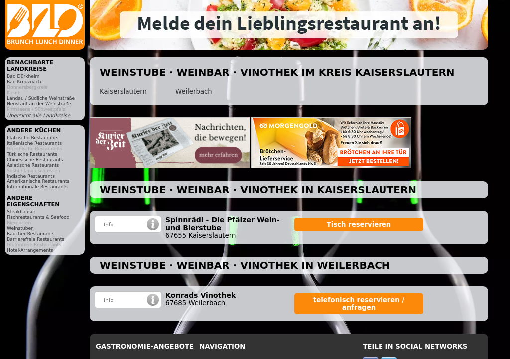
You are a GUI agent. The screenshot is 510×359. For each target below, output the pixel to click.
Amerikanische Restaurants (38, 181)
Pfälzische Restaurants (32, 137)
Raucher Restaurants (31, 233)
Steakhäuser (21, 211)
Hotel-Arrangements (30, 250)
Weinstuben (20, 228)
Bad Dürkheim (23, 76)
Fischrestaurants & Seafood (38, 217)
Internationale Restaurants (37, 186)
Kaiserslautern (123, 91)
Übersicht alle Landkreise (38, 115)
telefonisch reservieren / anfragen (358, 303)
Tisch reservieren (359, 224)
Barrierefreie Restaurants (35, 239)
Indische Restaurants (31, 176)
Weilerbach (193, 91)
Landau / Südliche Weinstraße (41, 98)
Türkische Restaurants (32, 154)
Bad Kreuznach (24, 81)
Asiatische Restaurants (33, 165)
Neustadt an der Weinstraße (39, 103)
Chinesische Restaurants (35, 159)
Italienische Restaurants (34, 143)
